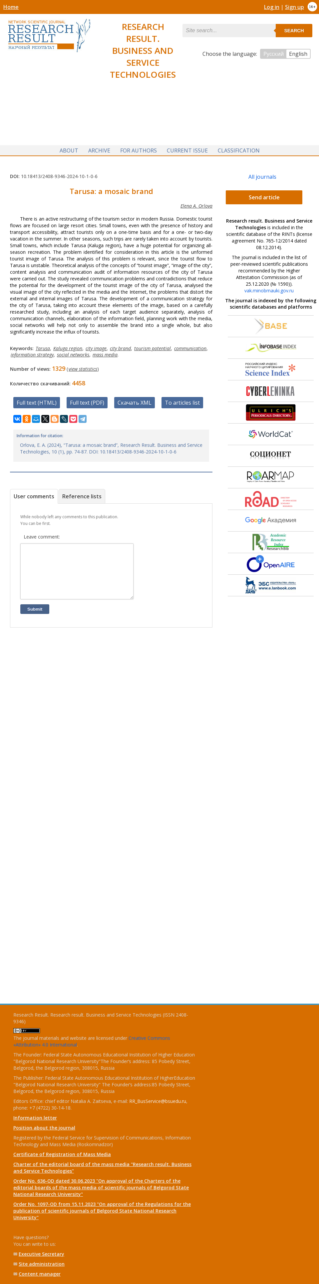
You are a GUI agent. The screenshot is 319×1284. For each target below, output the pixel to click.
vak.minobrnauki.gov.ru (269, 288)
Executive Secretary (41, 1254)
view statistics (83, 367)
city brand (120, 346)
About (69, 148)
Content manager (40, 1274)
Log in (271, 7)
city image (96, 346)
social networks (73, 352)
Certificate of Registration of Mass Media (62, 1154)
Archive (99, 148)
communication (190, 346)
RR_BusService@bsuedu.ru (157, 1101)
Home (11, 7)
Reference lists (82, 494)
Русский (273, 53)
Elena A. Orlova (196, 204)
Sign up (294, 7)
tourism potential (152, 346)
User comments (34, 494)
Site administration (42, 1264)
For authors (138, 148)
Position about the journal (44, 1128)
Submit (34, 617)
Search (294, 30)
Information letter (35, 1118)
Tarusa (43, 346)
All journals (262, 174)
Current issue (187, 148)
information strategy (32, 352)
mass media (105, 352)
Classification (239, 148)
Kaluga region (67, 346)
